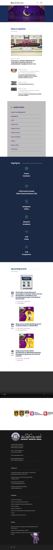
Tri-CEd (12, 513)
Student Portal (15, 128)
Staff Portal (14, 124)
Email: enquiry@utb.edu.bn (17, 455)
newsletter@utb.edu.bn (16, 488)
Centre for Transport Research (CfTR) (19, 530)
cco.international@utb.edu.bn (18, 483)
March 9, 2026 (22, 82)
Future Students (15, 137)
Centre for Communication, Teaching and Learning (23, 510)
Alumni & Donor (15, 132)
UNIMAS (23, 92)
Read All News (14, 31)
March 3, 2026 (22, 88)
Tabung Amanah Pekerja (28, 73)
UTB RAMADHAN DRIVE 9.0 (26, 84)
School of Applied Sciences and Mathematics (21, 504)
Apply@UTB (14, 116)
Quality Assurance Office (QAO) (18, 515)
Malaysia (28, 92)
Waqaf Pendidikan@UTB (18, 112)
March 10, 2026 (22, 69)
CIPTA (12, 120)
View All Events (14, 271)
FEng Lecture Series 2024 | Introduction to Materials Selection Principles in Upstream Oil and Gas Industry (28, 353)
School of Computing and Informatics (19, 502)
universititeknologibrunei (17, 458)
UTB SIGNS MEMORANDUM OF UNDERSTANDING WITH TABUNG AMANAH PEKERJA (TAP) (27, 76)
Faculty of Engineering (16, 508)
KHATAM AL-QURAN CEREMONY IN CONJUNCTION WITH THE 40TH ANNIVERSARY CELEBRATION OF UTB (23, 62)
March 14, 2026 (15, 58)
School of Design (15, 506)
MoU (19, 73)
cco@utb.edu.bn (15, 478)
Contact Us (14, 149)
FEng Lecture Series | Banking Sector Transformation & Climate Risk (28, 325)
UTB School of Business (16, 499)
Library (13, 141)
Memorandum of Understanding (29, 71)
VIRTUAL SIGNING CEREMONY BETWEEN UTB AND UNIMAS (29, 94)
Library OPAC (15, 145)
